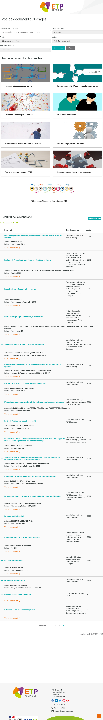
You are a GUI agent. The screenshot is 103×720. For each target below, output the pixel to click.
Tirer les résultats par (7, 46)
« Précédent (43, 625)
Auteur (54, 37)
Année (2, 37)
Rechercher (58, 48)
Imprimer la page (94, 218)
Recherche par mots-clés (9, 28)
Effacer (71, 48)
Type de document (58, 28)
